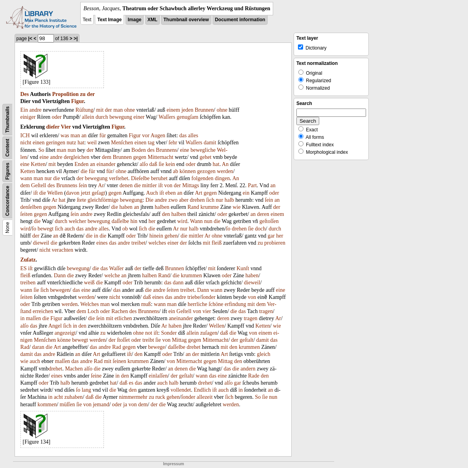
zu (82, 94)
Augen (157, 135)
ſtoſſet (123, 340)
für (103, 135)
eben (170, 193)
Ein (24, 110)
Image (135, 19)
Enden (81, 164)
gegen (139, 157)
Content (7, 148)
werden (225, 171)
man (118, 110)
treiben (28, 283)
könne (64, 340)
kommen (47, 404)
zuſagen (208, 333)
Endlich (202, 390)
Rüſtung (84, 110)
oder (57, 117)
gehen (171, 236)
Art (198, 193)
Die (149, 200)
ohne (129, 110)
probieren (274, 243)
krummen (191, 275)
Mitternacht (160, 157)
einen (38, 143)
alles (193, 135)
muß (146, 304)
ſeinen (119, 361)
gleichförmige (103, 200)
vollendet (180, 390)
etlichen (123, 318)
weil (91, 143)
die (84, 171)
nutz (71, 143)
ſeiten (26, 214)
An (225, 164)
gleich (263, 354)
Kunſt (243, 268)
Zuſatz (28, 260)
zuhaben (73, 397)
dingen (222, 178)
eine (184, 150)
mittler (149, 185)
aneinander (181, 318)
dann (178, 283)
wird (182, 221)
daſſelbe (120, 221)
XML (152, 19)
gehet (205, 157)
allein (88, 117)
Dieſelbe (140, 178)
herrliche (197, 304)
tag (151, 143)
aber (184, 200)
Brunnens (166, 150)
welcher (77, 221)
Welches (89, 304)
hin (133, 221)
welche (112, 275)
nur (48, 178)
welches (157, 243)
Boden (138, 150)
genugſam (187, 117)
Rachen (119, 311)
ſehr (172, 143)
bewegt (45, 229)
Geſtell (38, 185)
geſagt (98, 193)
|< (30, 38)
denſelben (31, 207)
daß (153, 164)
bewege (156, 347)
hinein (156, 236)
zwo (173, 200)
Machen (74, 369)
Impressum (173, 464)
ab (175, 171)
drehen (197, 200)
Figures (7, 171)
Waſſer (116, 268)
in (96, 236)
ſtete (81, 200)
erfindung (235, 304)
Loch (93, 311)
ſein (83, 185)
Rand (193, 207)
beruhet (159, 178)
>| (76, 38)
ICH (25, 135)
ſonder (209, 297)
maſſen (33, 318)
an (84, 135)
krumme (209, 207)
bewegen (60, 290)
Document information (240, 19)
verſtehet (118, 178)
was (65, 135)
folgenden (202, 178)
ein (246, 193)
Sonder (169, 333)
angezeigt (65, 333)
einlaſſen (158, 376)
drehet (193, 347)
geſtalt (246, 340)
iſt (160, 185)
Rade (253, 376)
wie (236, 207)
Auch (152, 193)
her (151, 221)
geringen (55, 143)
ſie (161, 164)
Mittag (179, 340)
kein (170, 164)
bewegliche (203, 150)
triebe (193, 297)
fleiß (217, 243)
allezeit (205, 397)
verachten (62, 250)
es (131, 383)
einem (173, 110)
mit (100, 110)
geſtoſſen (269, 221)
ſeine (96, 376)
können (187, 171)
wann (26, 178)
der (91, 94)
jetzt (85, 193)
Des (24, 94)
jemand (101, 404)
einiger (28, 117)
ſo (34, 229)
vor (146, 135)
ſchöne (216, 304)
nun (72, 150)
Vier (66, 127)
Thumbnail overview (186, 19)
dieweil (41, 243)
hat (81, 143)
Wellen (55, 193)
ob (125, 229)
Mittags (190, 185)
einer (138, 117)
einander (105, 164)
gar (271, 236)
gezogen (206, 171)
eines (102, 243)
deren (263, 214)
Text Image (109, 19)
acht (58, 397)
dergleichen (76, 157)
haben (125, 207)
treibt (148, 340)
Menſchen (122, 143)
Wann (196, 221)
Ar (101, 185)
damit (210, 143)
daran (38, 347)
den (166, 214)
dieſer (52, 127)
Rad (25, 347)
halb (229, 200)
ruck (160, 397)
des (151, 150)
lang (86, 390)
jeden (187, 110)
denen (126, 185)
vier (206, 311)
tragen (266, 311)
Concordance (7, 201)
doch (260, 229)
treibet (138, 243)
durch (102, 117)
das (183, 135)
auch (70, 229)
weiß (89, 283)
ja (125, 404)
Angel (55, 326)
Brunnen (204, 110)
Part (252, 185)
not (148, 333)
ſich (210, 200)
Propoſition (65, 94)
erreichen (43, 311)
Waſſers (167, 117)
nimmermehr (133, 397)
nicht (25, 143)
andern (247, 369)
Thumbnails (7, 119)
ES (23, 268)
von (168, 185)
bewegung (120, 117)
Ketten (38, 164)
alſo (144, 164)
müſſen (67, 404)
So (41, 150)
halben (162, 207)
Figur (77, 101)
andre (35, 110)
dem (106, 157)
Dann (60, 275)
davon (73, 193)
